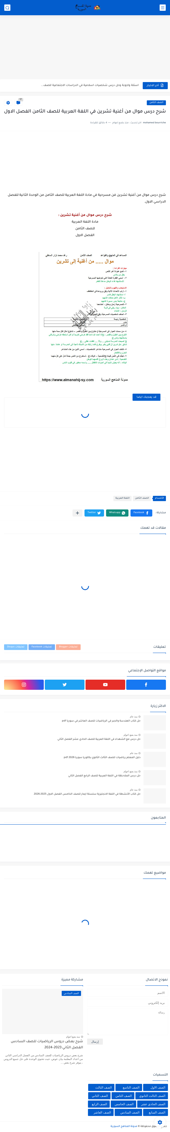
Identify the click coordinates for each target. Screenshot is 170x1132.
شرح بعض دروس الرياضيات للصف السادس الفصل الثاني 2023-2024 (47, 1045)
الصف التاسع (131, 1087)
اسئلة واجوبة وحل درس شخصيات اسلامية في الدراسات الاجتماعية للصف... (90, 85)
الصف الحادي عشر (153, 1104)
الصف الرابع (99, 1104)
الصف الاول (157, 1087)
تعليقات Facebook (42, 647)
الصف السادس (129, 1112)
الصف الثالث (103, 1087)
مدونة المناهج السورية (124, 1126)
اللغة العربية (122, 498)
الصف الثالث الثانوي (152, 1095)
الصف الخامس (124, 1104)
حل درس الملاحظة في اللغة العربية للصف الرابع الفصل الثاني (104, 776)
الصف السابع (157, 1112)
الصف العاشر (102, 1112)
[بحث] (7, 7)
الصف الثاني (100, 1095)
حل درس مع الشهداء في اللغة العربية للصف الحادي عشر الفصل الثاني (98, 739)
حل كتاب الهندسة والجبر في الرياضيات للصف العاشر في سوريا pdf (101, 721)
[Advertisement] (85, 47)
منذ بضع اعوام (130, 734)
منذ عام (133, 716)
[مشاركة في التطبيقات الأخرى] (77, 513)
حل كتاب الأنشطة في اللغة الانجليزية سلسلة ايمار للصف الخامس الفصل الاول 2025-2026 (87, 794)
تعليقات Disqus (15, 647)
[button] (141, 513)
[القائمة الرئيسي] (163, 7)
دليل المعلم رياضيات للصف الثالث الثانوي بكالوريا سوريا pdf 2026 (102, 757)
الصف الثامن (156, 102)
